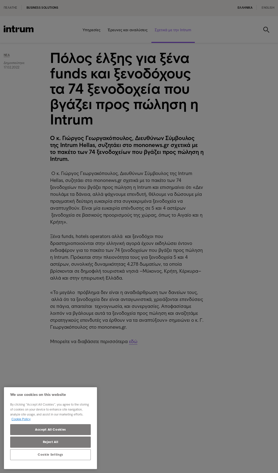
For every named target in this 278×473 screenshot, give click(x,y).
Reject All (50, 442)
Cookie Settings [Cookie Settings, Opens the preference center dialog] (50, 454)
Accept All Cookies (50, 429)
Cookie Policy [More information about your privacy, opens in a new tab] (21, 419)
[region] (50, 428)
